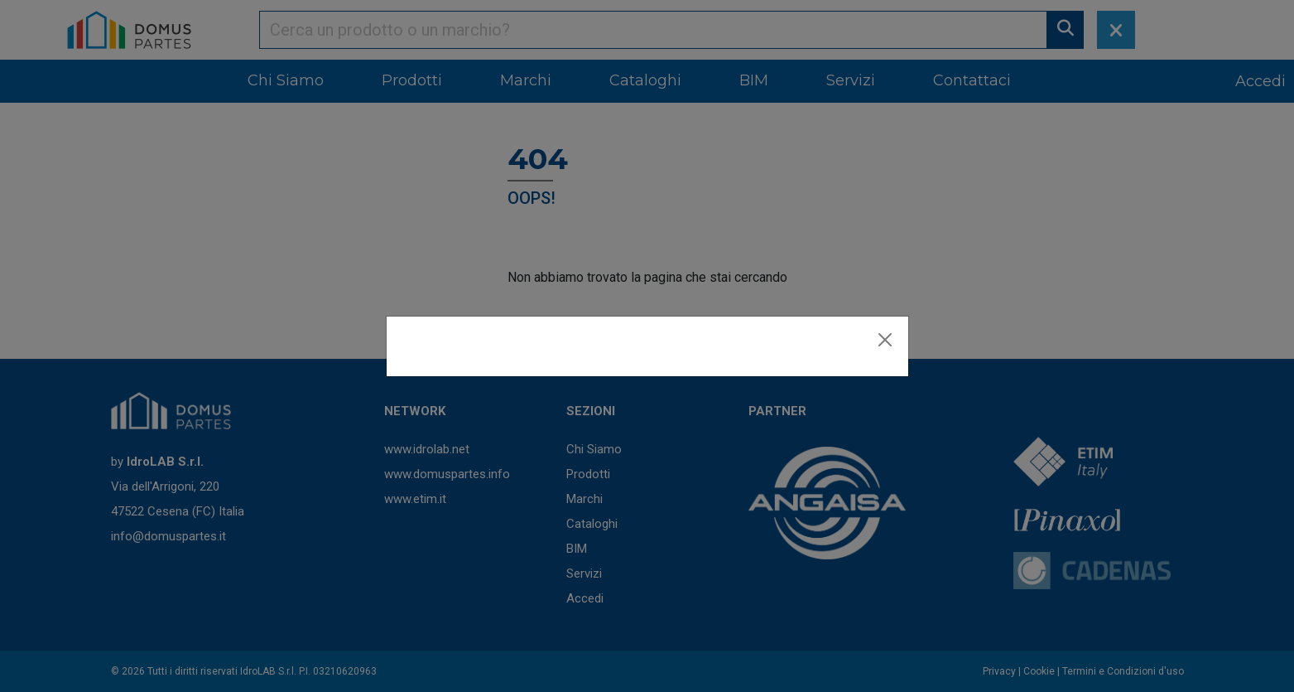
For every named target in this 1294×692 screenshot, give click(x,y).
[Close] (885, 340)
